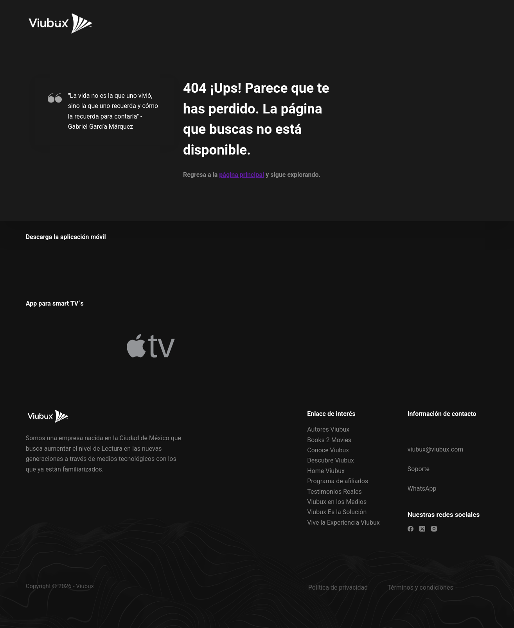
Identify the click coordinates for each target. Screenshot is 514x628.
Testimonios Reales (334, 491)
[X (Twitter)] (422, 528)
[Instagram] (434, 528)
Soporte (419, 469)
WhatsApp (422, 488)
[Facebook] (410, 528)
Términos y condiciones (420, 587)
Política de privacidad (338, 587)
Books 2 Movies (329, 439)
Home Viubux (326, 470)
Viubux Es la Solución (337, 512)
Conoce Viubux (328, 450)
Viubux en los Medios (337, 502)
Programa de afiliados (337, 481)
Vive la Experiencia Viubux (343, 522)
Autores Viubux (328, 429)
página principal (241, 174)
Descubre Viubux (330, 460)
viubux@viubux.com (436, 449)
